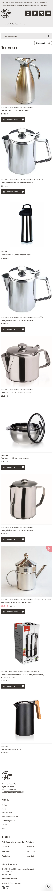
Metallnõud (14, 24)
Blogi (3, 828)
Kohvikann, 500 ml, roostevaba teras (16, 602)
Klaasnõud (30, 856)
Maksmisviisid (7, 813)
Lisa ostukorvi (10, 119)
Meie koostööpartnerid (10, 817)
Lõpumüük (5, 847)
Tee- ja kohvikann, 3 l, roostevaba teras (17, 182)
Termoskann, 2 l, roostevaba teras (15, 110)
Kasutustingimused (8, 821)
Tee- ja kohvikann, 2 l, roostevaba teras (17, 320)
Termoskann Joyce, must (11, 749)
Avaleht (4, 24)
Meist (4, 809)
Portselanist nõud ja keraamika (13, 842)
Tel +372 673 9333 (33, 2)
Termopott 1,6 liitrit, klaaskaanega (15, 458)
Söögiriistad (6, 851)
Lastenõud (30, 847)
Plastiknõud (6, 856)
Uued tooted (30, 851)
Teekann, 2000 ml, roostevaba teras (16, 392)
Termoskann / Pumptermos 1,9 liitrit (15, 255)
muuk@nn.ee (43, 2)
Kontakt (4, 824)
